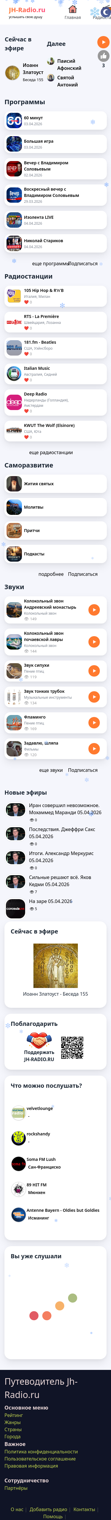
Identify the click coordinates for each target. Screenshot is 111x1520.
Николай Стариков (43, 240)
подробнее (51, 574)
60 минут (33, 117)
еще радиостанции (51, 452)
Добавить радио (48, 1509)
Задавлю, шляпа (41, 743)
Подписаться (83, 263)
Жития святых (39, 483)
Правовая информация (31, 1466)
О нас (17, 1509)
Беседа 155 (33, 79)
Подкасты (34, 554)
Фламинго (35, 717)
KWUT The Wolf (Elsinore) (49, 425)
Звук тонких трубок (44, 691)
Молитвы (34, 507)
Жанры (12, 1422)
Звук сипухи (36, 665)
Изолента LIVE (39, 217)
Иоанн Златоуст (33, 68)
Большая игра (39, 141)
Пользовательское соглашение (40, 1458)
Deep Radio (35, 394)
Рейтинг (13, 1415)
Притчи (32, 530)
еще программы (51, 263)
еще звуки (51, 770)
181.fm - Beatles (40, 342)
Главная (73, 12)
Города (12, 1436)
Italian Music (37, 368)
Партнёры (16, 1488)
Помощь (53, 1516)
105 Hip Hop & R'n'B (44, 290)
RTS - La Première (41, 316)
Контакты (84, 1509)
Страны (13, 1429)
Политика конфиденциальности (41, 1451)
